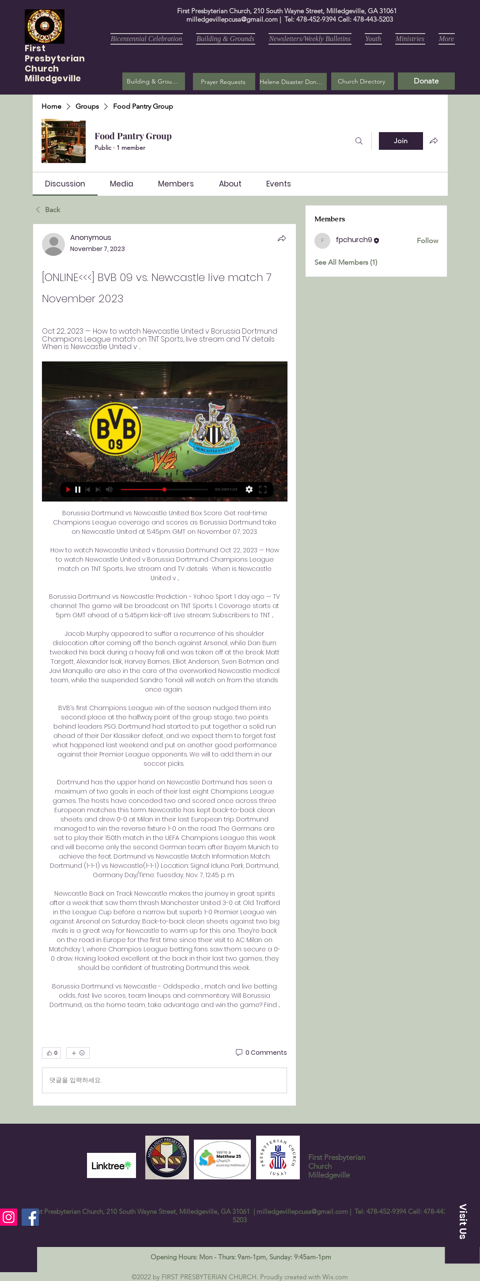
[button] (224, 81)
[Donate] (426, 81)
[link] (65, 184)
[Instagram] (8, 1217)
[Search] (359, 141)
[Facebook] (30, 1217)
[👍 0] (51, 1053)
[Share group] (433, 140)
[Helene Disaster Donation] (293, 81)
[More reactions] (78, 1053)
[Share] (281, 238)
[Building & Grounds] (153, 81)
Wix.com (335, 1277)
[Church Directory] (362, 81)
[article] (165, 665)
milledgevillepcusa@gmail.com (232, 19)
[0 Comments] (260, 1053)
